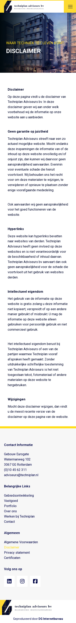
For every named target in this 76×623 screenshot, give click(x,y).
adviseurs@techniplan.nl (21, 475)
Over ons (10, 511)
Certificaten (12, 558)
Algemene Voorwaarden (21, 542)
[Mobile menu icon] (70, 7)
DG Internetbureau (51, 618)
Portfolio (10, 506)
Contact (9, 522)
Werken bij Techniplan (19, 516)
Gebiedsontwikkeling (19, 495)
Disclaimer (11, 547)
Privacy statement (17, 552)
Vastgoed (11, 501)
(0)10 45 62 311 (15, 470)
